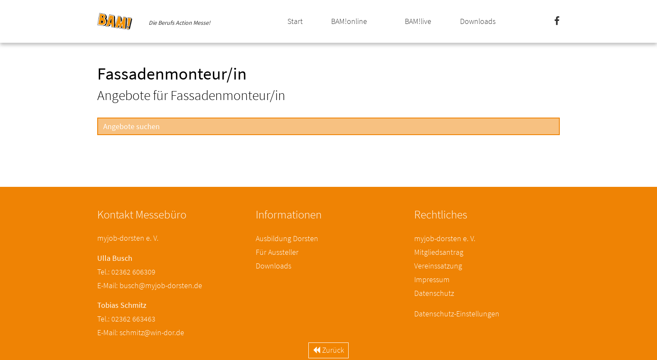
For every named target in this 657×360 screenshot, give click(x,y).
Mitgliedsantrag (438, 252)
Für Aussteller (277, 252)
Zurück (328, 350)
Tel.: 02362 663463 (126, 319)
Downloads (478, 21)
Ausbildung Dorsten (287, 238)
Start (295, 21)
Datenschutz (434, 293)
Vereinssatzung (438, 266)
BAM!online (349, 21)
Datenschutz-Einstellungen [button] (456, 314)
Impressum (432, 279)
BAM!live (418, 21)
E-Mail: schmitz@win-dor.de (140, 332)
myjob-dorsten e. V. (444, 238)
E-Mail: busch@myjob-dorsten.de (149, 285)
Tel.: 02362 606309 (126, 272)
